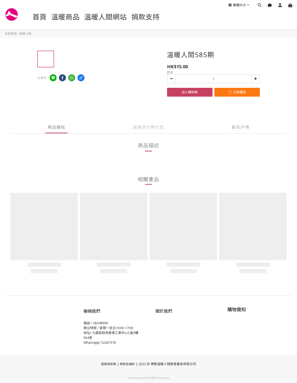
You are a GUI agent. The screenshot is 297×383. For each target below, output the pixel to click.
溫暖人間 (25, 33)
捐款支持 (145, 17)
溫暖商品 (65, 17)
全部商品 (11, 33)
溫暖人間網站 (105, 17)
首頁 (39, 17)
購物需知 (236, 309)
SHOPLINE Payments (156, 378)
